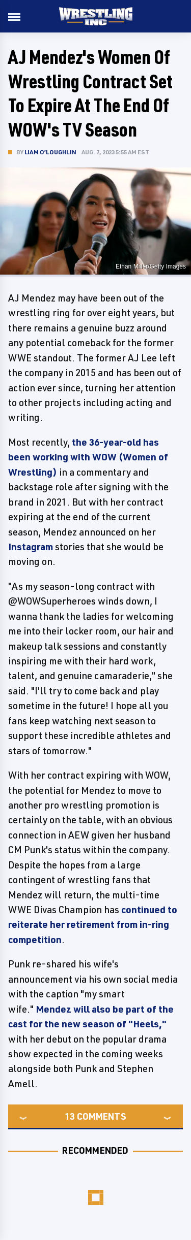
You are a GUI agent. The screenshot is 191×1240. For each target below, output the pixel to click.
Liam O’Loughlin (50, 152)
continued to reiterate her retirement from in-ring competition (92, 924)
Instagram (30, 547)
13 (70, 1116)
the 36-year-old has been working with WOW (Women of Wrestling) (88, 457)
